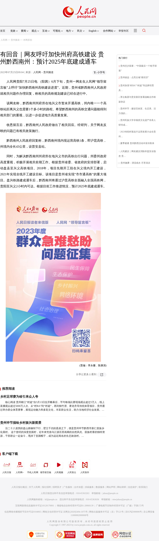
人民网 (4, 40)
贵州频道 (15, 40)
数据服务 (100, 487)
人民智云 (71, 466)
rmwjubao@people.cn (122, 499)
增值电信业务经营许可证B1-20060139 (75, 505)
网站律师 (121, 487)
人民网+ (19, 466)
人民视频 (58, 466)
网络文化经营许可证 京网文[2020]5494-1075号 (65, 512)
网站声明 (110, 487)
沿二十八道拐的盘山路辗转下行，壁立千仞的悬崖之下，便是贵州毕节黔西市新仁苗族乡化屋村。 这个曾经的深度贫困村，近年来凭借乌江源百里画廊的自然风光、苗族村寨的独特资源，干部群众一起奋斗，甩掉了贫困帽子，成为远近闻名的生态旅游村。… (52, 432)
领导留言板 (45, 466)
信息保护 (132, 487)
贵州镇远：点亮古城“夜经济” (134, 77)
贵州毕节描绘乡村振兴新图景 (20, 422)
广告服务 (67, 487)
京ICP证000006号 (133, 512)
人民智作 (84, 466)
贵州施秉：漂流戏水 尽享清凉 (135, 163)
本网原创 (27, 40)
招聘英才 (57, 487)
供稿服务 (89, 487)
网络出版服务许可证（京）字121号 (106, 512)
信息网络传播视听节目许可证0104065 (22, 512)
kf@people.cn (51, 499)
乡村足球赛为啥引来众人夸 (19, 396)
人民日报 (6, 466)
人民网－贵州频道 (43, 72)
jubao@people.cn (110, 493)
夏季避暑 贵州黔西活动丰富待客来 (137, 143)
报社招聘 (46, 487)
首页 (2, 30)
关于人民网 (34, 487)
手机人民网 (32, 466)
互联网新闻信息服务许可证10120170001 (34, 505)
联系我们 (143, 487)
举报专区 (124, 30)
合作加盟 (78, 487)
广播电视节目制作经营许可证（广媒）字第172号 (120, 505)
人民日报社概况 (19, 487)
